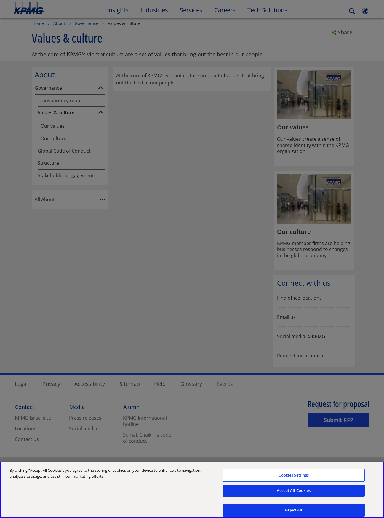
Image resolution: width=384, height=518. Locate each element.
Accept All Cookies (294, 493)
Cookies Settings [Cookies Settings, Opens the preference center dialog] (294, 477)
